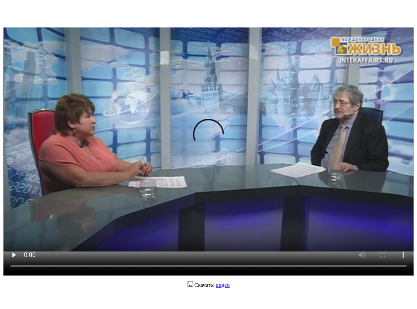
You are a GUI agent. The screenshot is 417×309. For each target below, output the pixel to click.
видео (223, 285)
